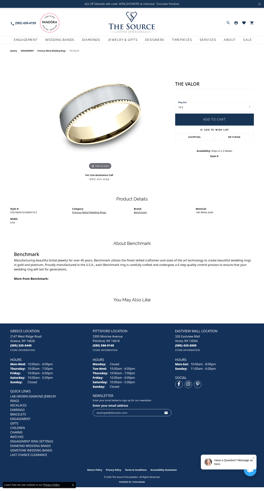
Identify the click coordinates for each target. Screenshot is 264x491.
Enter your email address (110, 409)
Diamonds (88, 41)
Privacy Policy (113, 473)
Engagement (21, 41)
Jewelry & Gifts (120, 41)
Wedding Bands (56, 41)
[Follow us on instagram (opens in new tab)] (188, 388)
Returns (234, 141)
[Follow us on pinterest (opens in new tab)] (197, 388)
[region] (100, 117)
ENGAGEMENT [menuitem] (20, 423)
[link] (23, 23)
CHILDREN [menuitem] (17, 432)
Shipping (194, 141)
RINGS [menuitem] (14, 405)
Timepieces (181, 41)
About (230, 41)
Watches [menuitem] (17, 441)
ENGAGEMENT (27, 54)
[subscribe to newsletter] (166, 416)
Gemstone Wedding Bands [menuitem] (31, 454)
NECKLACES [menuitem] (18, 409)
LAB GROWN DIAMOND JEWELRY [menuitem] (33, 400)
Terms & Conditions (136, 473)
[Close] (259, 4)
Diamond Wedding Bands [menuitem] (30, 450)
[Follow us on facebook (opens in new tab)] (179, 388)
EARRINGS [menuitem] (17, 414)
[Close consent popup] (73, 485)
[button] (228, 23)
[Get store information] (22, 354)
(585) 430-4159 (99, 182)
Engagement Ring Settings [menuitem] (31, 445)
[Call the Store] (21, 349)
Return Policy (94, 473)
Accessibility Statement (163, 473)
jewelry (13, 54)
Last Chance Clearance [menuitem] (28, 459)
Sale (249, 41)
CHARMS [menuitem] (16, 436)
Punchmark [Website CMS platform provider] (138, 485)
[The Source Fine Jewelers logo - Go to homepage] (132, 22)
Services (208, 41)
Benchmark (140, 216)
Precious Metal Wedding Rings (51, 54)
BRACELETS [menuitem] (18, 418)
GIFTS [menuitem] (14, 427)
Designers (153, 41)
